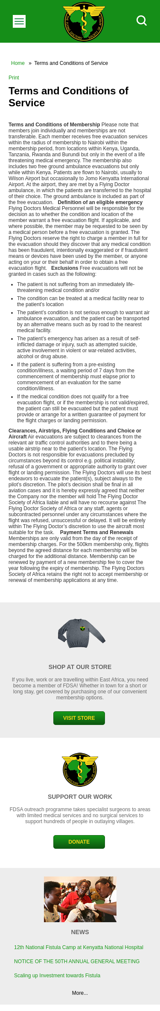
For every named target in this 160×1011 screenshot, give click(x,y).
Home (18, 63)
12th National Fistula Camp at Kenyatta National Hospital (78, 947)
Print (14, 78)
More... (80, 993)
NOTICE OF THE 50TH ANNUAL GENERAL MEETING (77, 961)
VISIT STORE (79, 718)
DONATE (79, 842)
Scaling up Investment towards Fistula (57, 976)
